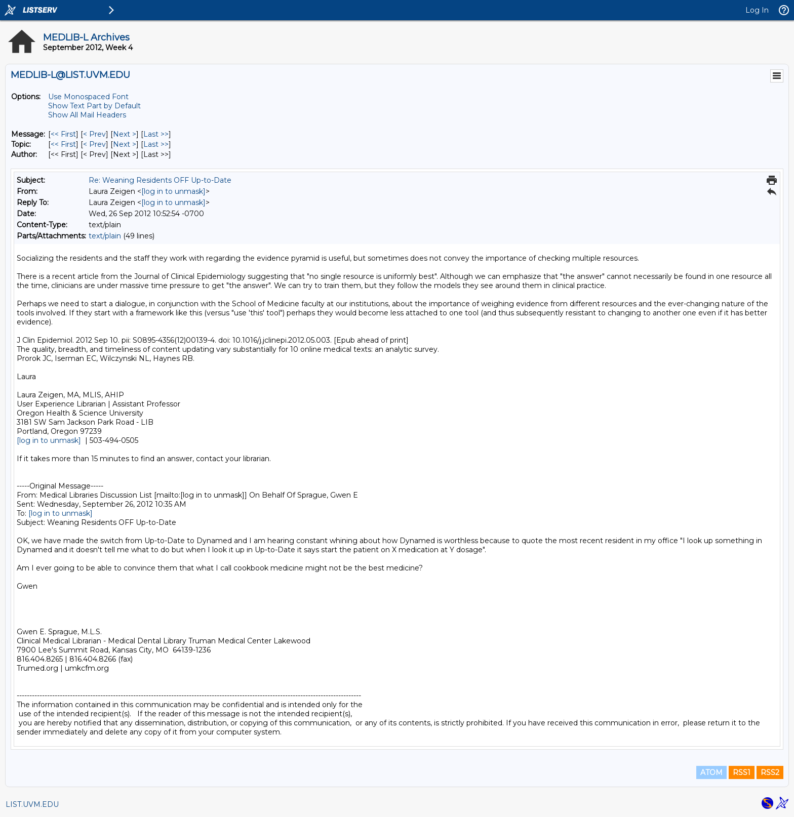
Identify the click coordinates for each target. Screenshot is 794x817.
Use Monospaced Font (88, 96)
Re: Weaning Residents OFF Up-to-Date (160, 180)
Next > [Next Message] (124, 134)
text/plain (105, 235)
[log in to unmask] (173, 191)
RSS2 (770, 772)
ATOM (711, 772)
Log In (757, 10)
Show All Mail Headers (87, 114)
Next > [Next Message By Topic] (124, 144)
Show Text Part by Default (94, 105)
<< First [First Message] (63, 134)
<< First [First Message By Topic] (63, 144)
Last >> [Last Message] (156, 134)
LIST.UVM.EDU (32, 804)
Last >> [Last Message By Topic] (156, 144)
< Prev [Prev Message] (94, 134)
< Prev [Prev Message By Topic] (94, 144)
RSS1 (741, 772)
